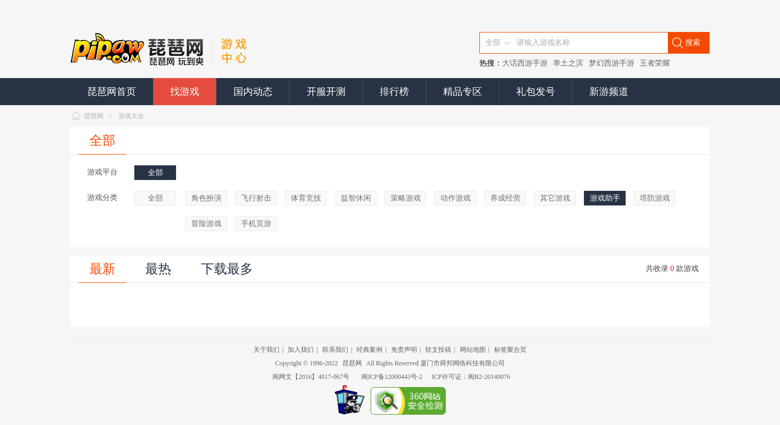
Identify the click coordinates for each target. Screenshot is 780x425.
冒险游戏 (206, 224)
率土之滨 (568, 63)
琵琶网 (93, 116)
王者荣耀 (655, 63)
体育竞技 (306, 198)
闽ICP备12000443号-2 (391, 377)
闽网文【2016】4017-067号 (310, 377)
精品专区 (462, 91)
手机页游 (256, 224)
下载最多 (227, 269)
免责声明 (404, 349)
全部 (102, 140)
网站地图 (473, 349)
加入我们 (301, 349)
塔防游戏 (655, 198)
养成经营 (505, 198)
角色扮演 (206, 198)
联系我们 (335, 349)
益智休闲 (356, 198)
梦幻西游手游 (611, 63)
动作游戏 (455, 198)
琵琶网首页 (111, 91)
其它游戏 (555, 198)
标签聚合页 (510, 349)
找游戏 (184, 91)
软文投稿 (438, 349)
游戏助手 (605, 198)
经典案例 (369, 349)
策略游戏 (406, 198)
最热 (158, 269)
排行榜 (394, 91)
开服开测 (326, 91)
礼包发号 (535, 91)
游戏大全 (131, 116)
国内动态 (252, 91)
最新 (102, 269)
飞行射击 (256, 198)
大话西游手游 (525, 63)
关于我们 (266, 349)
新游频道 (608, 91)
